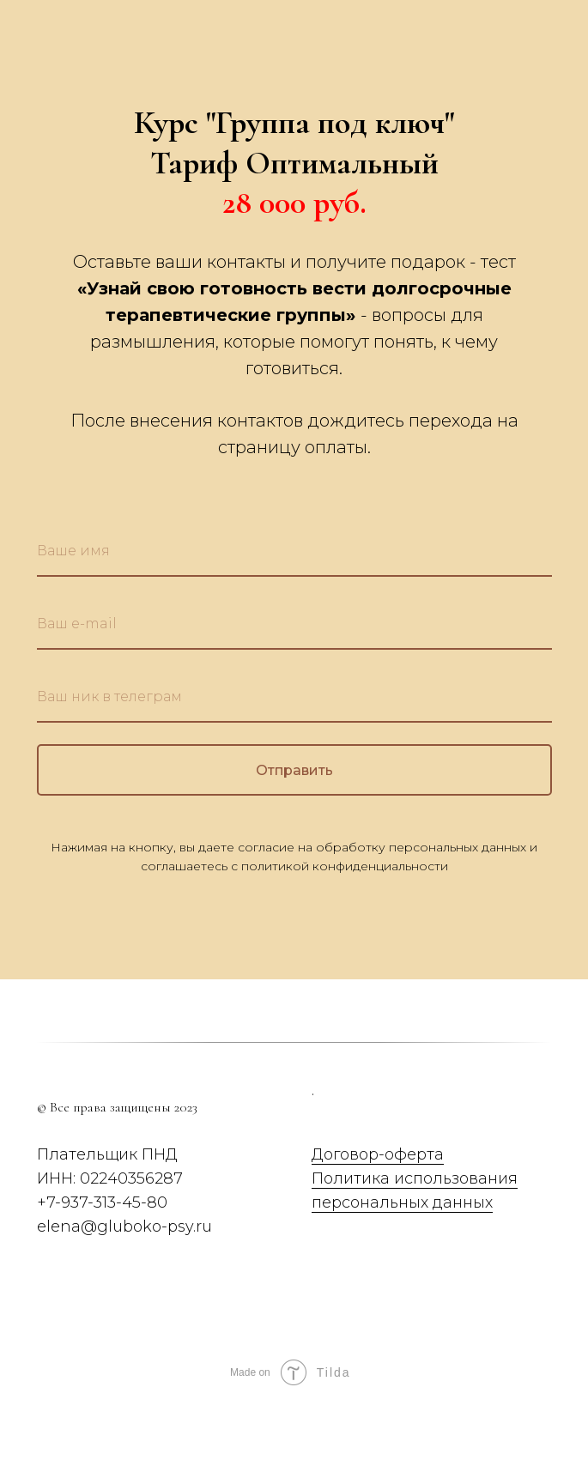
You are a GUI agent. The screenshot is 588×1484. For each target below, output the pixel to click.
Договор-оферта (378, 1154)
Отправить (404, 770)
